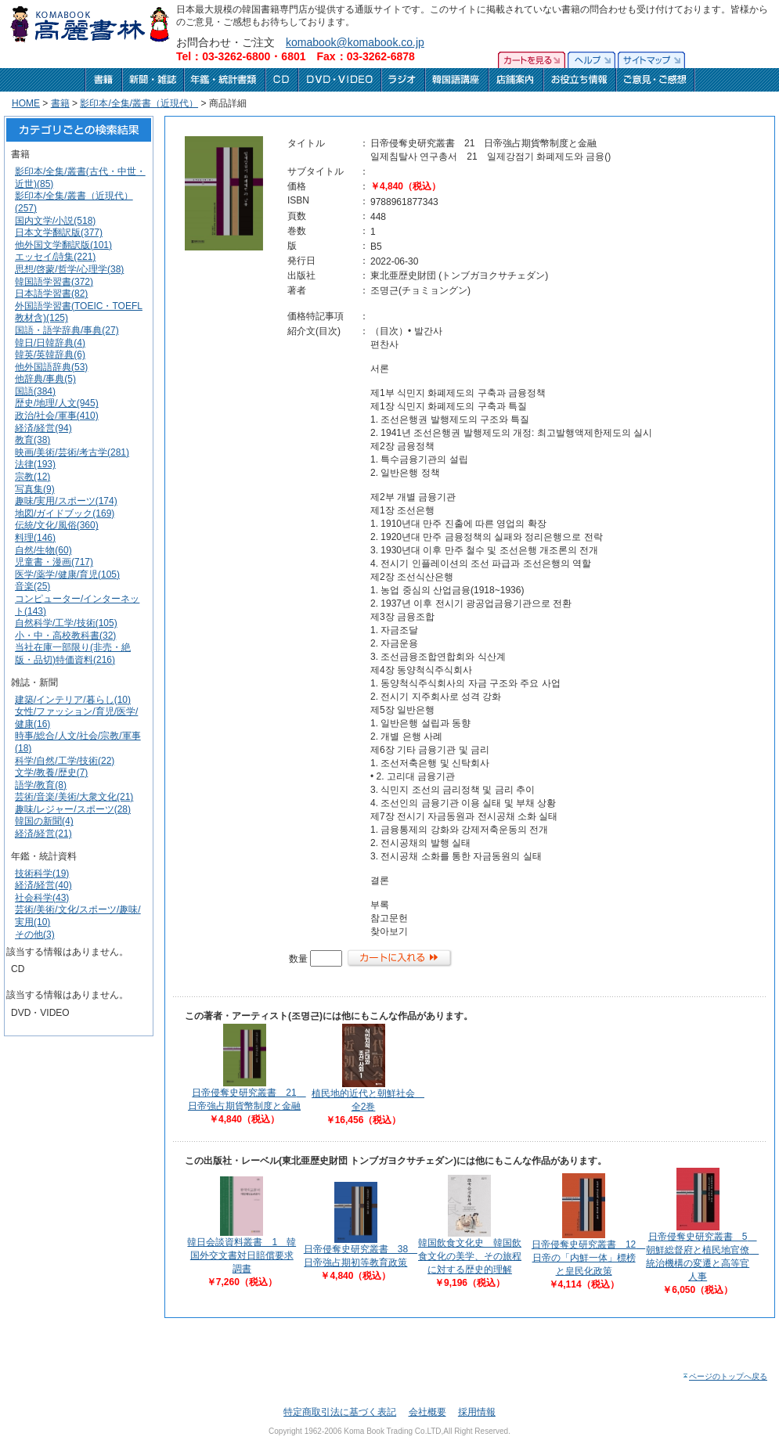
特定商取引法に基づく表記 (339, 1411)
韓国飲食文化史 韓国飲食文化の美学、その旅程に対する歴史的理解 (469, 1256)
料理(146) (35, 537)
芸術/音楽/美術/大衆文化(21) (74, 796)
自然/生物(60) (43, 550)
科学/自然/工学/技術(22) (64, 760)
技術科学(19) (42, 873)
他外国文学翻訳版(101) (63, 244)
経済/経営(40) (43, 885)
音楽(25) (32, 586)
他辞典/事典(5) (45, 378)
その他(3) (35, 934)
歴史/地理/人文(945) (57, 403)
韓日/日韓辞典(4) (50, 342)
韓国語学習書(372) (54, 281)
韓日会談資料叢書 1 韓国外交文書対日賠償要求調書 (241, 1255)
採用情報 (477, 1411)
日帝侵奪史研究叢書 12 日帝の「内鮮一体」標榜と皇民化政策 (588, 1258)
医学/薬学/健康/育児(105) (67, 574)
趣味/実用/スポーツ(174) (66, 500)
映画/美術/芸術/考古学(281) (72, 452)
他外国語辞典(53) (51, 367)
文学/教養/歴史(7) (51, 772)
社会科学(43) (42, 897)
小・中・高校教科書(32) (65, 635)
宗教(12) (32, 476)
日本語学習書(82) (51, 293)
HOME (26, 103)
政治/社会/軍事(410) (57, 415)
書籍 (60, 103)
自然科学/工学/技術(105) (66, 623)
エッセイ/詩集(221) (55, 256)
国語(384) (35, 391)
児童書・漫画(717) (54, 561)
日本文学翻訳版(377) (59, 232)
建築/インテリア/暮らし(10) (73, 699)
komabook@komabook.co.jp (355, 42)
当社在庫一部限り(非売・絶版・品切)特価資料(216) (73, 653)
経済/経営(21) (43, 833)
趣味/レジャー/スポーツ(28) (73, 809)
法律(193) (35, 464)
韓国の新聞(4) (44, 821)
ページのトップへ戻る (724, 1376)
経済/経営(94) (43, 428)
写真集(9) (35, 489)
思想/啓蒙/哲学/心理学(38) (69, 269)
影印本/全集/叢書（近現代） (139, 103)
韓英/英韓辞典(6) (50, 354)
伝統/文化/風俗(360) (57, 525)
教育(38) (32, 439)
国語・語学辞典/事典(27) (67, 330)
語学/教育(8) (41, 785)
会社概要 (427, 1411)
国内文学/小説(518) (55, 220)
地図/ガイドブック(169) (64, 513)
